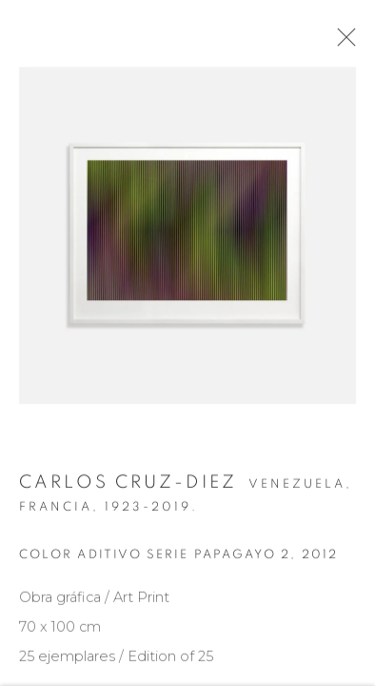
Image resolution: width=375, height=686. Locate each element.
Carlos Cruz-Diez (128, 487)
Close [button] (342, 43)
